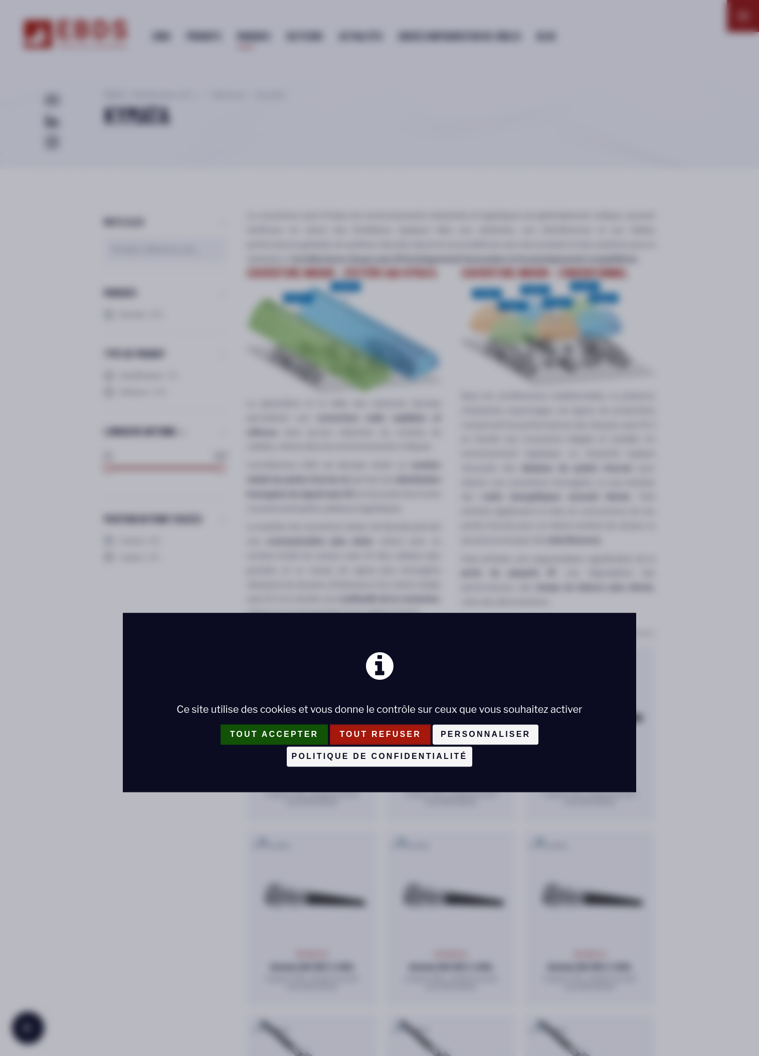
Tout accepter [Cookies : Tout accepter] (274, 734)
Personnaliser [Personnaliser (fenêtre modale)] (485, 734)
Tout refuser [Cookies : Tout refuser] (380, 734)
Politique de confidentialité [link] (380, 756)
